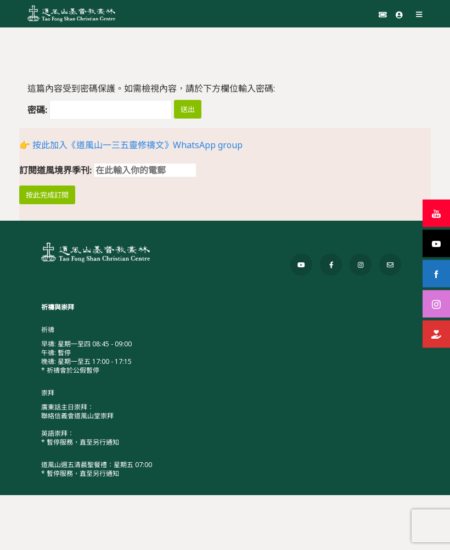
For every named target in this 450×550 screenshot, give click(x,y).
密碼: (99, 110)
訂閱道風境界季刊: (107, 170)
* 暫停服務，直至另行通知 (80, 442)
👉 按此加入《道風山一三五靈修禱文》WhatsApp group (131, 145)
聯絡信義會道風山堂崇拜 (77, 415)
